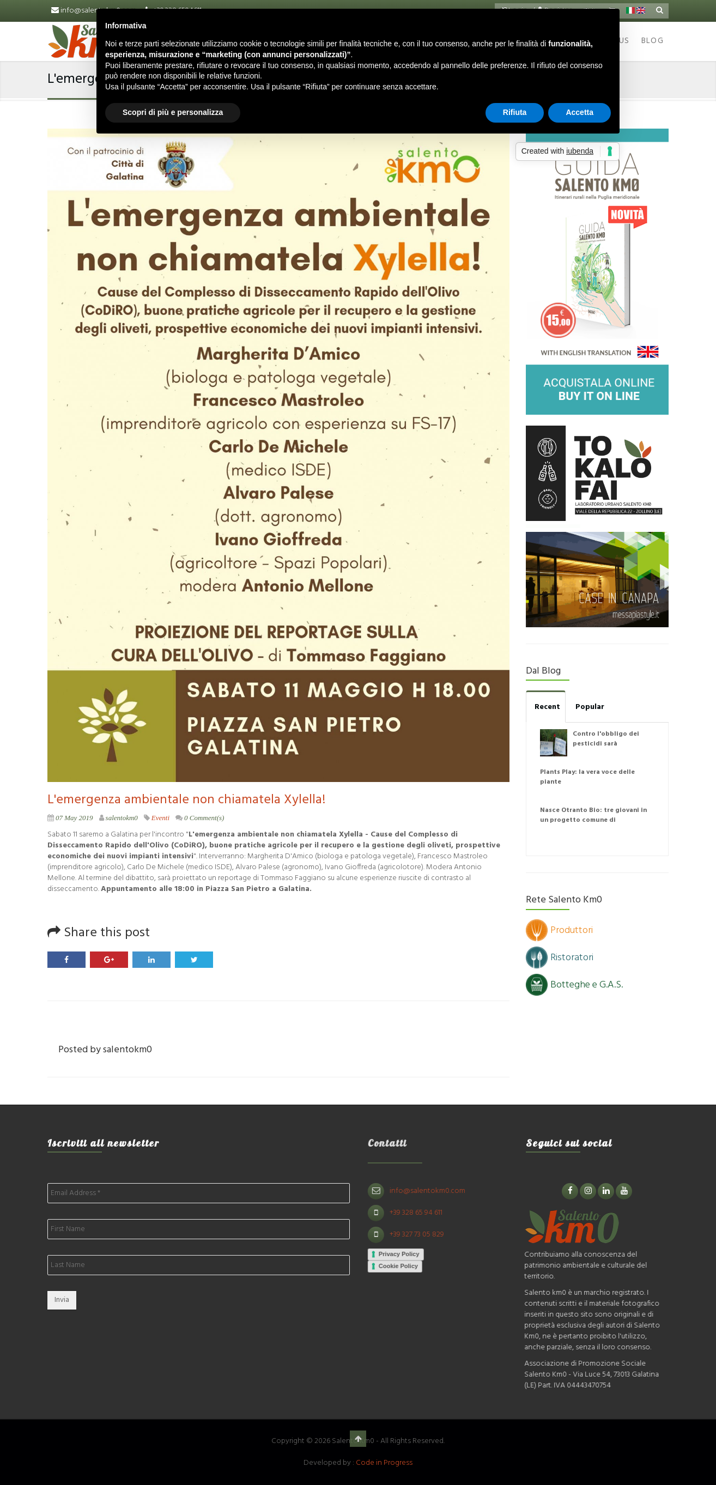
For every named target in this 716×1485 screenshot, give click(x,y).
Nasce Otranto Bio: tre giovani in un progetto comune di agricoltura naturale (593, 820)
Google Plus (109, 959)
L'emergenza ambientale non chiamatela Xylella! (186, 800)
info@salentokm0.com (432, 1191)
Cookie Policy (402, 1266)
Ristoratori (559, 958)
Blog (652, 41)
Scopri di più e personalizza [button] (173, 112)
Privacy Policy (403, 1254)
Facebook (66, 959)
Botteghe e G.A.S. (574, 985)
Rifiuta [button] (515, 112)
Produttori (559, 930)
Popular (589, 707)
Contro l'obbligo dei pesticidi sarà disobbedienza (606, 744)
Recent (547, 707)
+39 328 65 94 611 (420, 1213)
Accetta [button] (579, 112)
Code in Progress (384, 1463)
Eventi (160, 818)
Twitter (194, 959)
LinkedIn (151, 959)
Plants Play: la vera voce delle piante (587, 777)
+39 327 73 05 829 (421, 1234)
